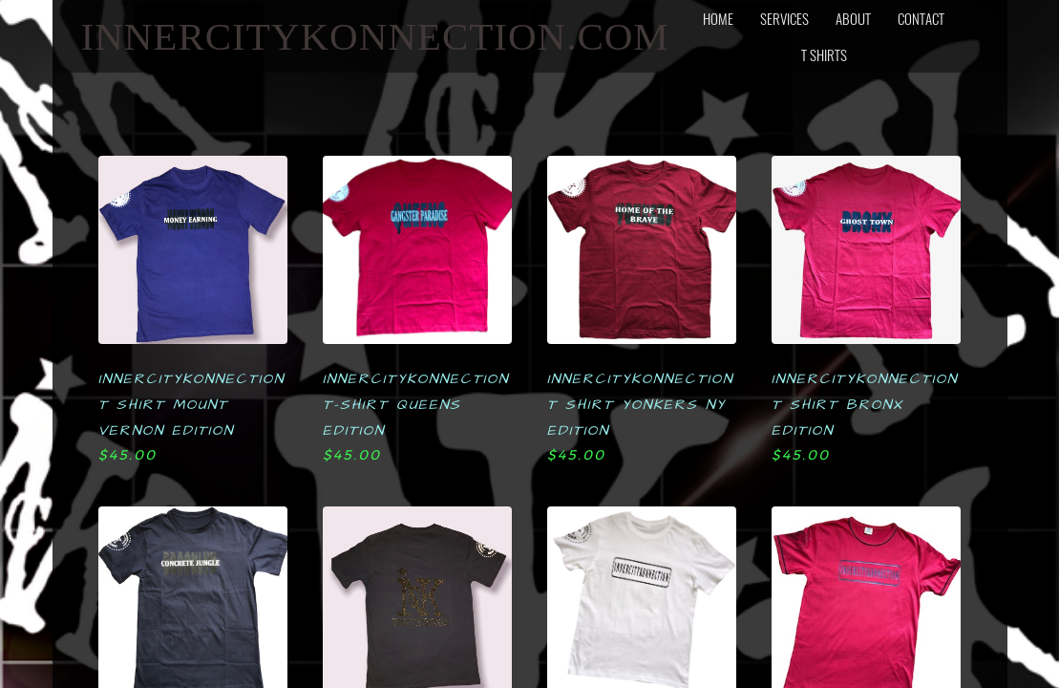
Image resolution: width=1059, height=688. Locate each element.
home (718, 18)
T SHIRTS (824, 54)
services (784, 18)
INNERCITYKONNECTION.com (375, 36)
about (853, 18)
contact (921, 18)
